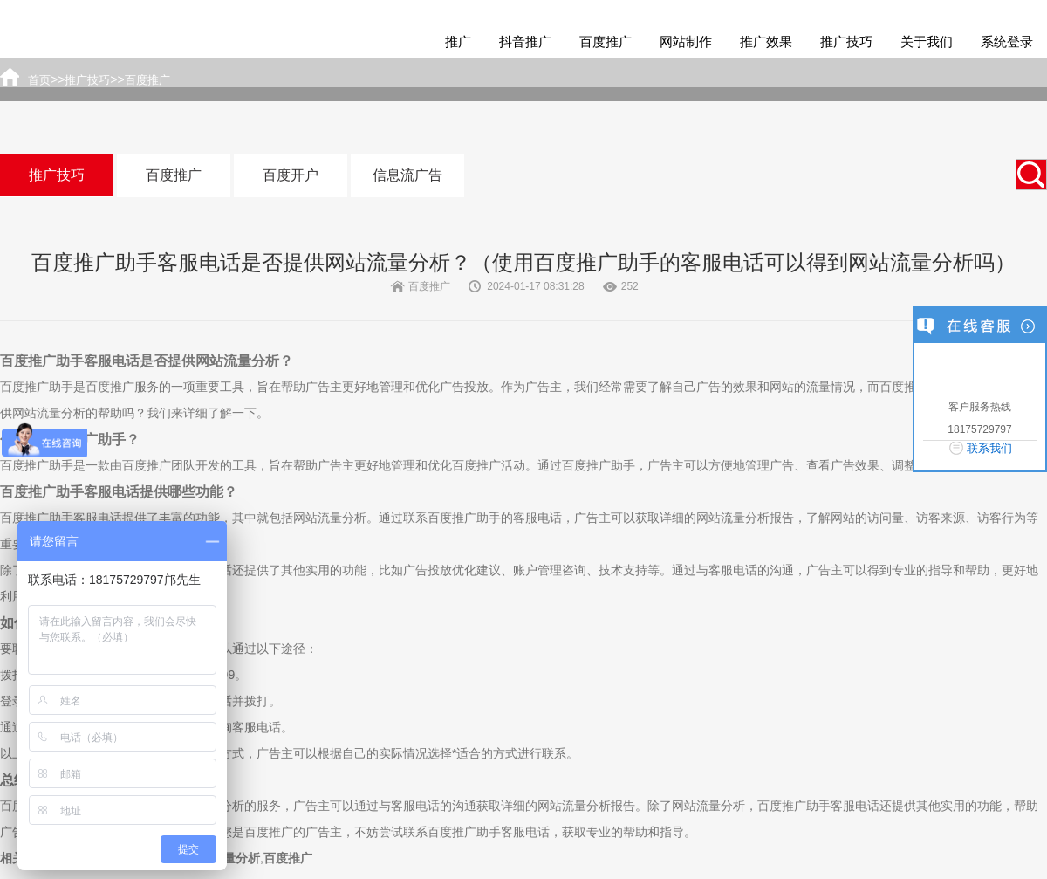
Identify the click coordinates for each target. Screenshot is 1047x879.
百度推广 (605, 41)
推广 (458, 41)
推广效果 (766, 41)
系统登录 (1007, 41)
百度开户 (290, 175)
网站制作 (686, 41)
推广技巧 (846, 41)
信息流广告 (407, 175)
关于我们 (926, 41)
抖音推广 (525, 41)
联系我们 (989, 448)
